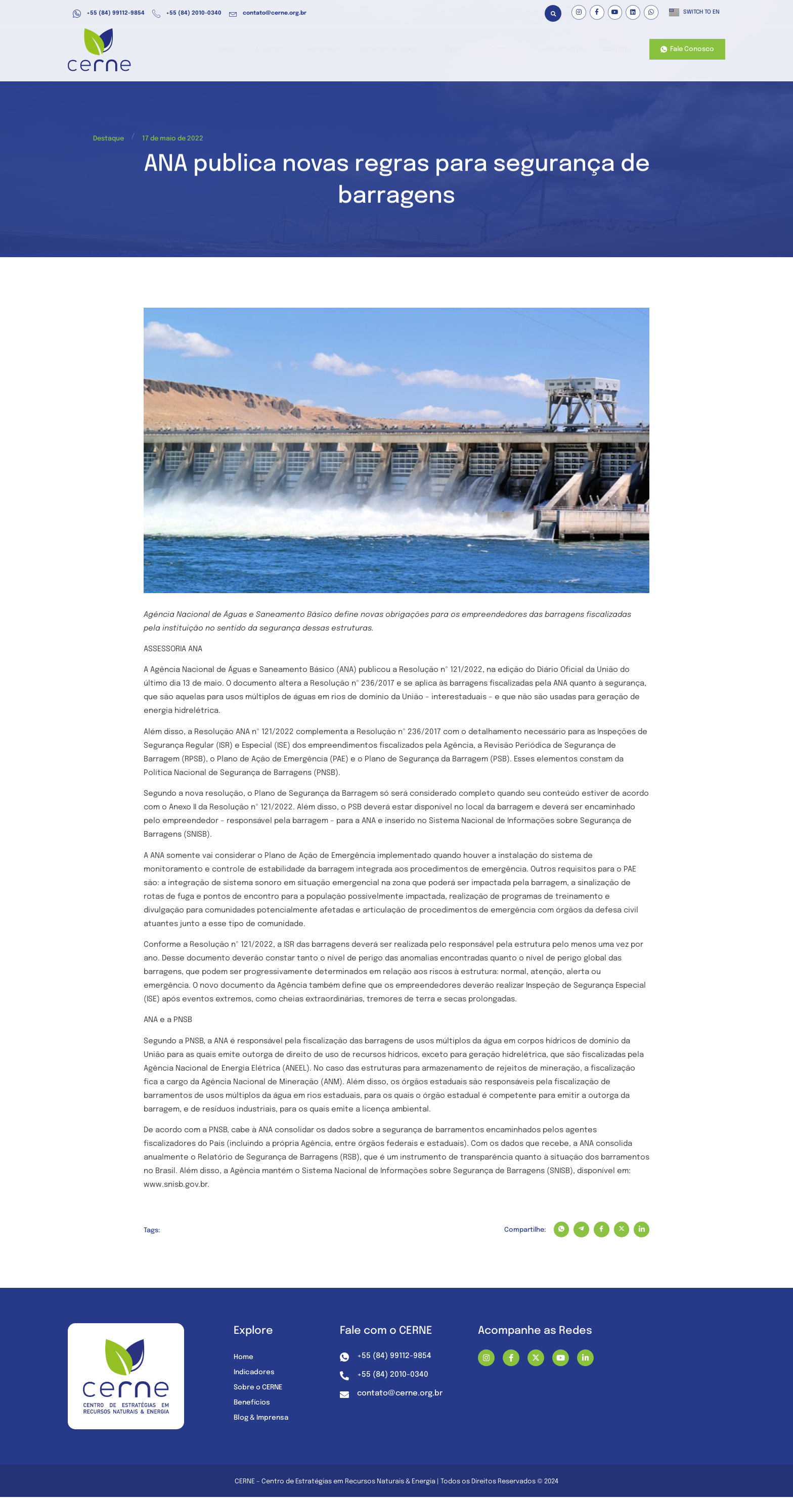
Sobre (503, 49)
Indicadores (255, 1373)
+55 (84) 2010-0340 (187, 14)
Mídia (462, 49)
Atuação (287, 49)
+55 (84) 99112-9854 (109, 14)
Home (244, 49)
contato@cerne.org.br (267, 14)
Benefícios (337, 49)
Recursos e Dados (402, 49)
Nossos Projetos (559, 49)
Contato (615, 49)
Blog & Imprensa (263, 1418)
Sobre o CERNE (259, 1388)
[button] (553, 13)
